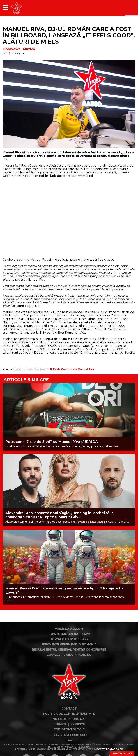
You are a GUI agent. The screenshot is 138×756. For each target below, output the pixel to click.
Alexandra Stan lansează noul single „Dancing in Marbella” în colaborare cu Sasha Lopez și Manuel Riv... (59, 515)
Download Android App (69, 634)
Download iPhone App (69, 639)
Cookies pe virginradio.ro (69, 655)
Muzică (29, 49)
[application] (126, 7)
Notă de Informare (69, 719)
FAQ (69, 740)
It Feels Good (59, 369)
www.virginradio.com (110, 749)
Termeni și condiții (69, 724)
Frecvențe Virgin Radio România (69, 644)
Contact (69, 708)
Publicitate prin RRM (69, 734)
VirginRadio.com (69, 628)
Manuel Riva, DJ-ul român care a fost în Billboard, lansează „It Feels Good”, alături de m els (69, 35)
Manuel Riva (86, 369)
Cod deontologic (69, 729)
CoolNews (11, 49)
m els (73, 369)
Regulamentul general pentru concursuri (69, 649)
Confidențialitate (122, 753)
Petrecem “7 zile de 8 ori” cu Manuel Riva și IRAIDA (51, 442)
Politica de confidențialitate (69, 714)
